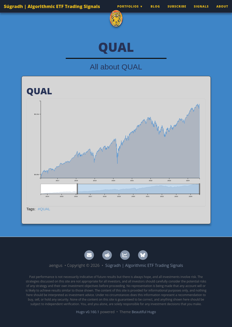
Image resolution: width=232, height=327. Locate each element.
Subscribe (177, 11)
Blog (155, 11)
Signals (201, 11)
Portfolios (128, 11)
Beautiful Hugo (144, 311)
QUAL (45, 209)
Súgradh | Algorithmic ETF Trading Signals (52, 11)
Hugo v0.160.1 (87, 311)
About (222, 11)
